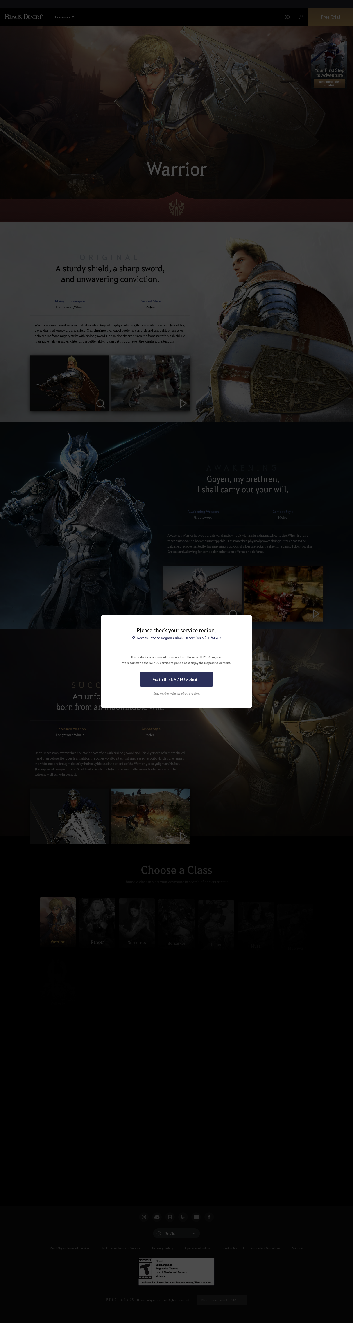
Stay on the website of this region (176, 693)
